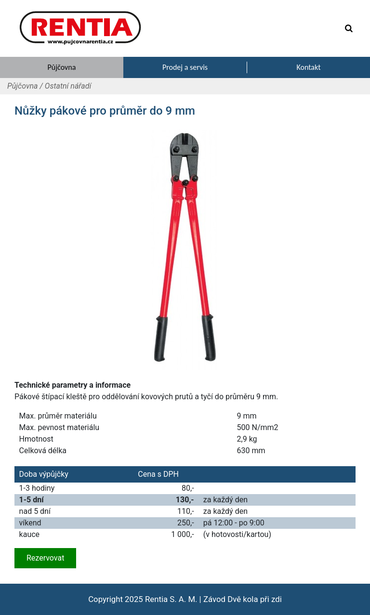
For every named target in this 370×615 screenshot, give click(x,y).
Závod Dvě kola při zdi (242, 599)
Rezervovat (45, 558)
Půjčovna (22, 86)
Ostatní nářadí (68, 86)
